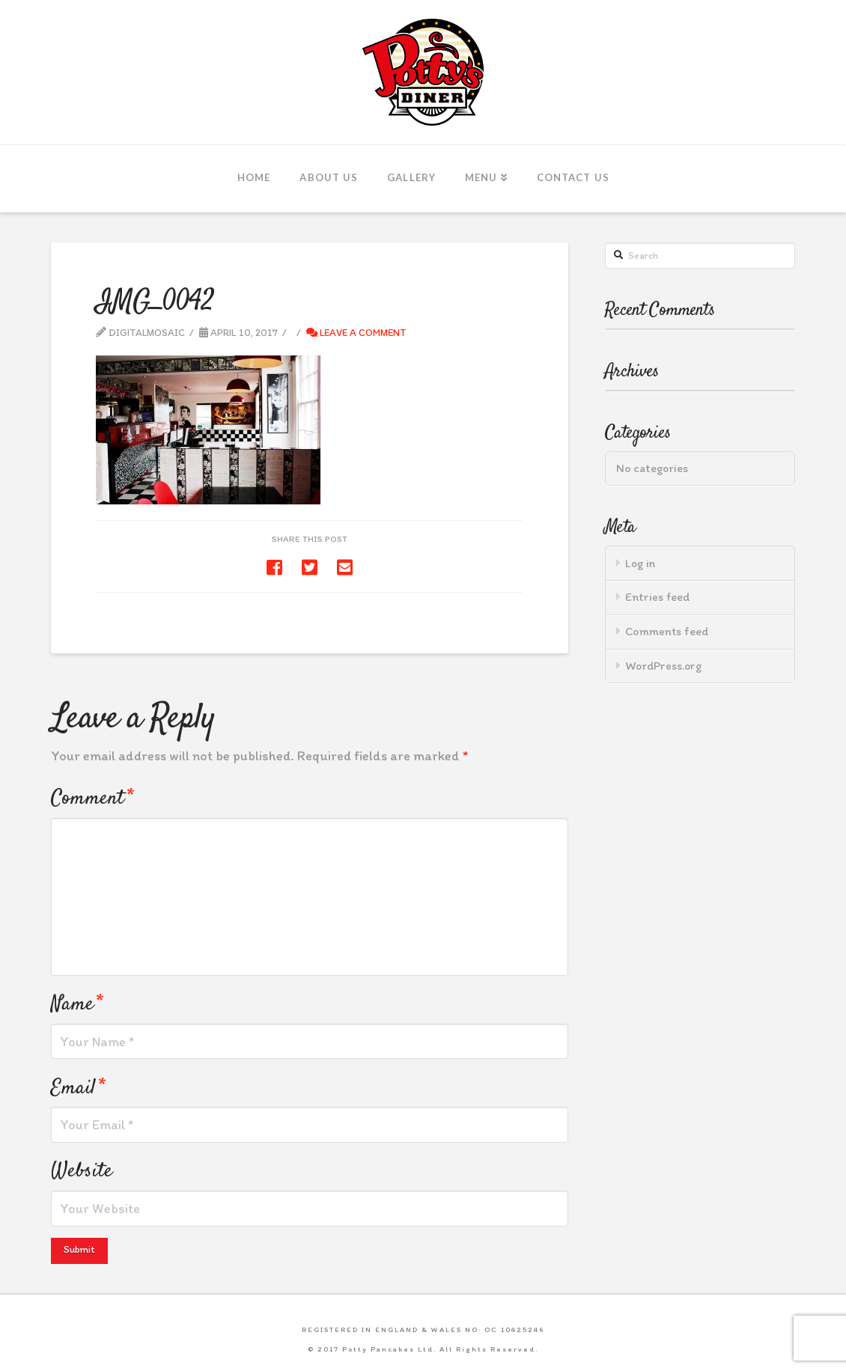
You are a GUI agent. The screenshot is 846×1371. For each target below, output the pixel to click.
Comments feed (667, 631)
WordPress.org (663, 666)
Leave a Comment (356, 332)
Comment (92, 798)
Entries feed (657, 597)
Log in (640, 563)
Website (81, 1170)
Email (78, 1087)
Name (77, 1004)
